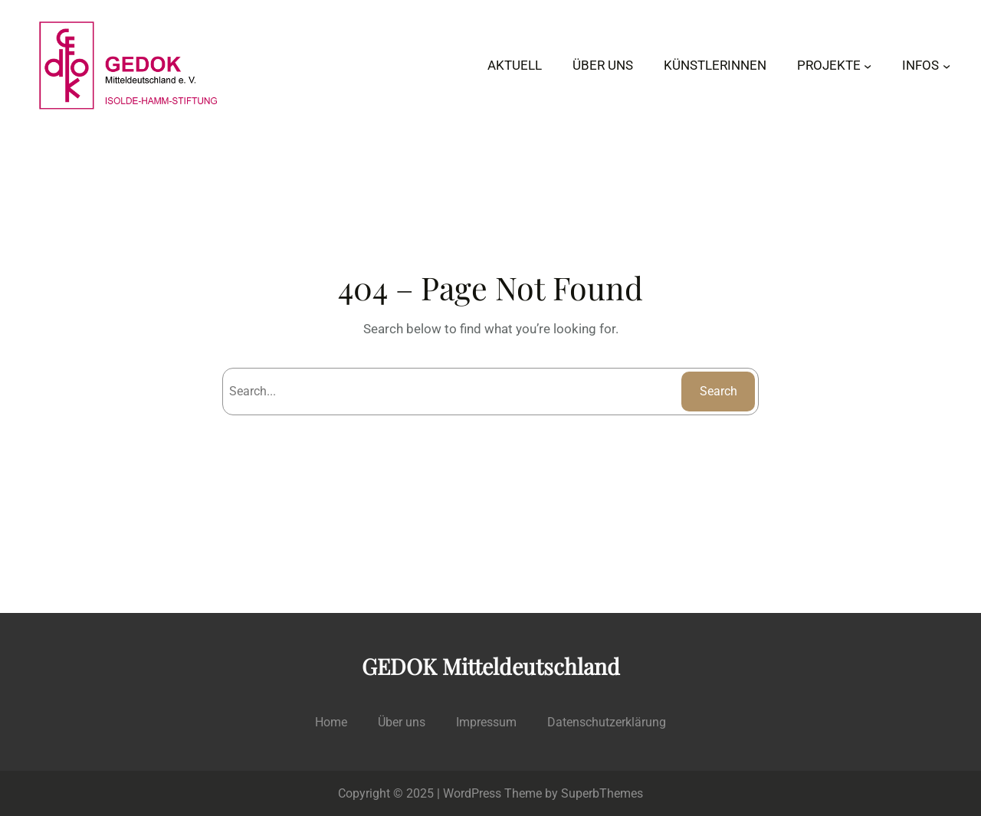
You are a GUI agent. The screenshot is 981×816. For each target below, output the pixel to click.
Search (718, 391)
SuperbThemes (602, 793)
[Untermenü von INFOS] (946, 65)
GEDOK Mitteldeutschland (491, 665)
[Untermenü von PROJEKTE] (867, 65)
